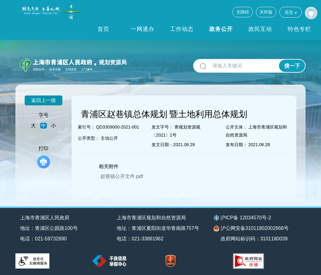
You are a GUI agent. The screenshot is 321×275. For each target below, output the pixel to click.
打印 (43, 157)
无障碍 (242, 12)
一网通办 (142, 29)
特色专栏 (299, 29)
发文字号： (162, 127)
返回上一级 (43, 100)
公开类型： (88, 138)
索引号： (86, 127)
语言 (290, 12)
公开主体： (236, 127)
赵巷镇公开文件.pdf (121, 176)
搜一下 (292, 66)
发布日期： (236, 144)
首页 (103, 29)
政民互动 (260, 29)
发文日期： (162, 144)
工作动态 (182, 29)
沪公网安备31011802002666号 (251, 228)
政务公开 (221, 29)
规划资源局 (113, 62)
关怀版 (266, 12)
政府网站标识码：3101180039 (254, 238)
